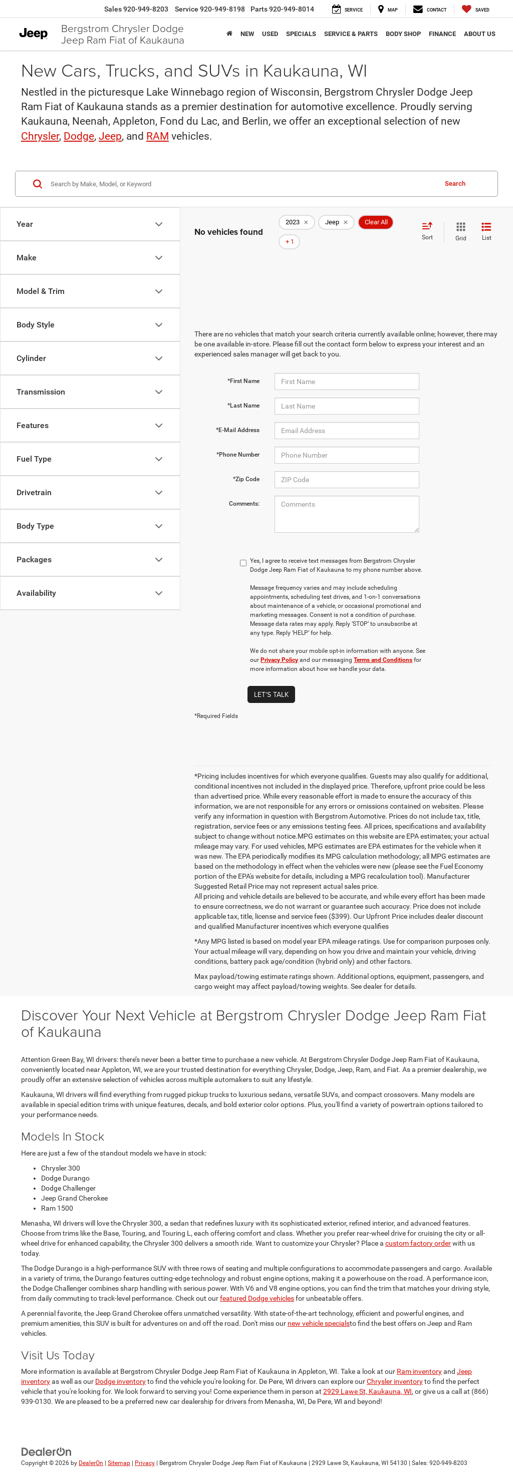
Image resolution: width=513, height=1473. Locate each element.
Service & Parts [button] (351, 34)
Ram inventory (419, 1357)
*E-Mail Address (238, 415)
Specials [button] (301, 34)
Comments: (244, 489)
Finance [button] (442, 34)
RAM (157, 136)
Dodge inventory (120, 1367)
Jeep (110, 136)
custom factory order (418, 1229)
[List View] (486, 224)
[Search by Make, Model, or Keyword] (242, 184)
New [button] (247, 34)
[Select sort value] (430, 224)
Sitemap (119, 1448)
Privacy (145, 1448)
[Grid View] (459, 224)
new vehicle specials (319, 1309)
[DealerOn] (46, 1437)
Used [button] (270, 34)
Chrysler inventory (395, 1367)
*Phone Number (238, 440)
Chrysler (40, 136)
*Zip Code (246, 464)
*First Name (243, 366)
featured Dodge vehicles (257, 1284)
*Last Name (243, 391)
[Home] (229, 34)
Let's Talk (271, 680)
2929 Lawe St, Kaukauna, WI (367, 1377)
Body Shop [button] (403, 34)
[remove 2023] (297, 224)
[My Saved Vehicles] (475, 9)
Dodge (79, 136)
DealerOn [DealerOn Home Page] (91, 1448)
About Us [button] (479, 34)
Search (455, 183)
